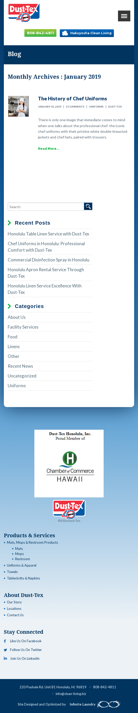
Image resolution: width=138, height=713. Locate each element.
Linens (14, 346)
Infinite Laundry (95, 704)
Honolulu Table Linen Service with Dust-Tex (48, 233)
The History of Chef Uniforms (72, 98)
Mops (19, 554)
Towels (12, 572)
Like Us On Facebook (23, 641)
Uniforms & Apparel (21, 565)
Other (13, 356)
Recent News (20, 366)
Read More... (49, 149)
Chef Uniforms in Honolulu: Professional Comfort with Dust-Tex (46, 247)
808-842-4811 (40, 33)
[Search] (50, 207)
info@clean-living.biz (71, 694)
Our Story (14, 602)
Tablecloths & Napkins (23, 578)
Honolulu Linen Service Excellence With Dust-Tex (45, 289)
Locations (14, 608)
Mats (19, 549)
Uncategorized (22, 375)
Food (12, 336)
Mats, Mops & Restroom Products (32, 542)
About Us (17, 317)
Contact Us (15, 615)
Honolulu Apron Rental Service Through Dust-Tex (46, 273)
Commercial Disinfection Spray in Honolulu (48, 259)
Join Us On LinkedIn (22, 658)
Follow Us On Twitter (23, 650)
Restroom (22, 559)
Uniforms (96, 106)
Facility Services (23, 327)
